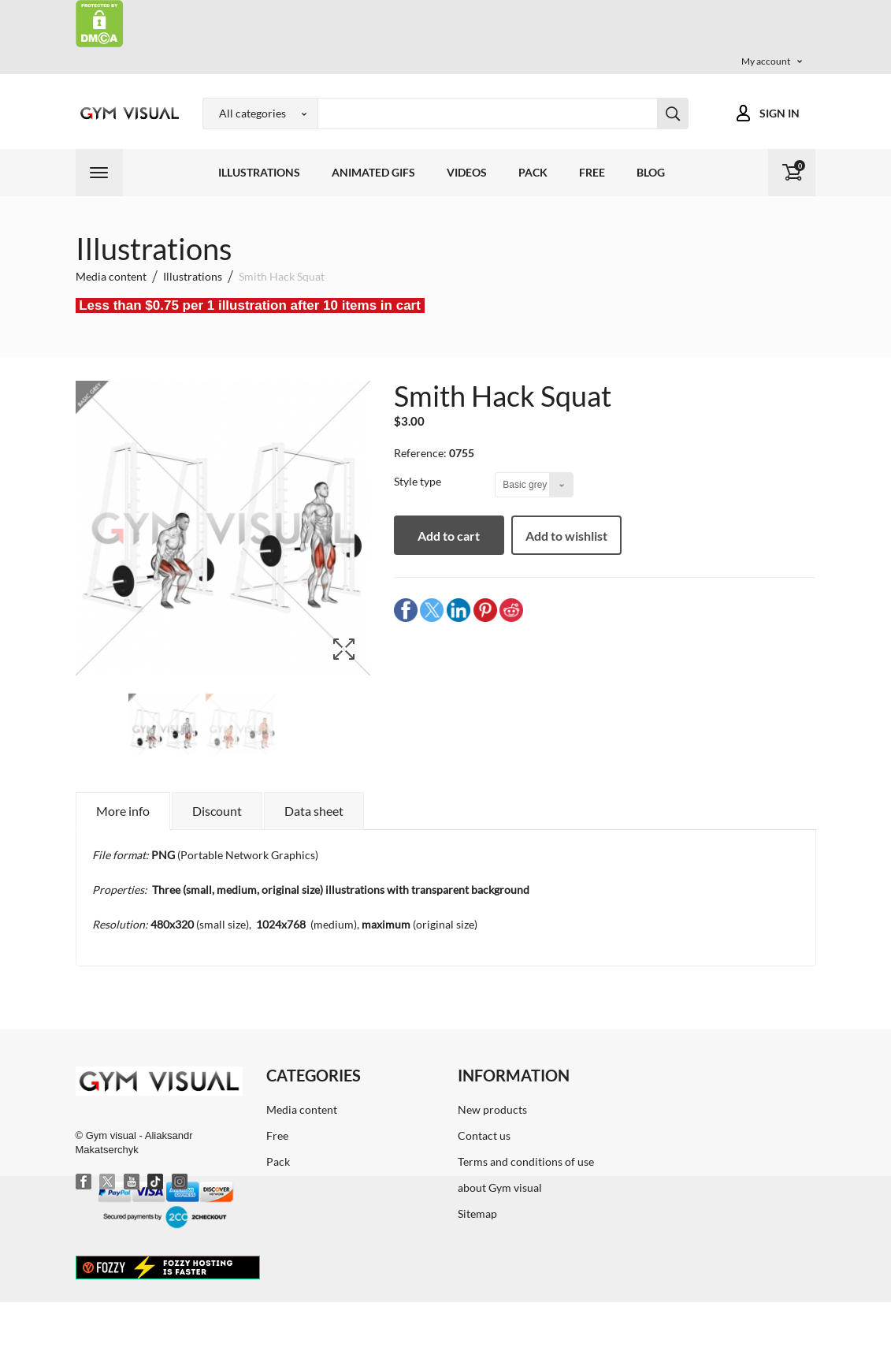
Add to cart (449, 535)
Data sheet (313, 810)
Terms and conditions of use (526, 1161)
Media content (301, 1109)
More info (123, 810)
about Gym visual (500, 1187)
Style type (419, 481)
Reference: (420, 453)
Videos (467, 172)
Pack (533, 172)
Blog (651, 172)
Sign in (779, 113)
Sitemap (477, 1213)
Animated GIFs (373, 172)
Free (592, 172)
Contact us (484, 1135)
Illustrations (259, 172)
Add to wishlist (566, 535)
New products (492, 1109)
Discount (217, 810)
